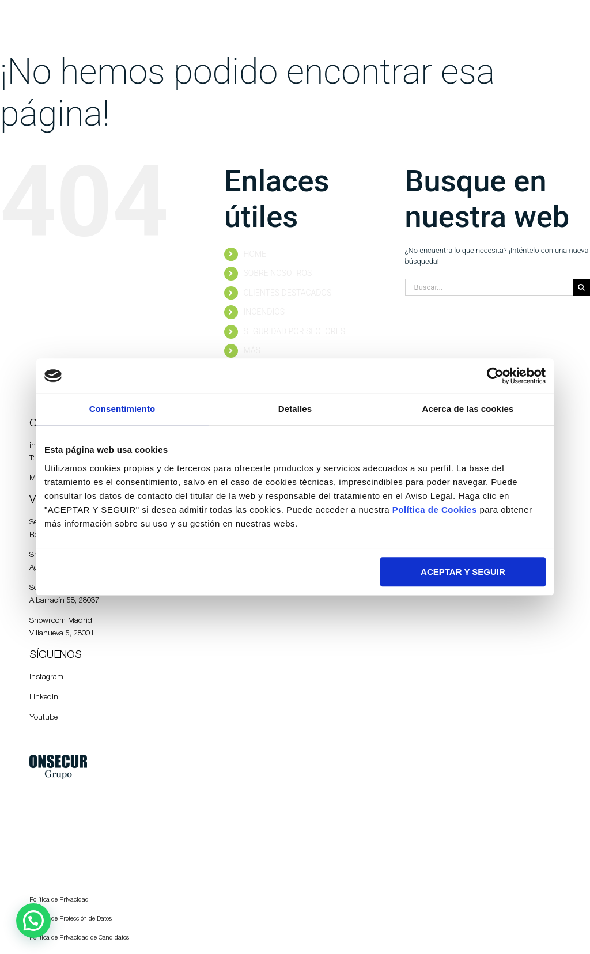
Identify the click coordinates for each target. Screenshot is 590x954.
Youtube (43, 718)
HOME (255, 254)
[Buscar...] (489, 287)
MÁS (252, 350)
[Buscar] (581, 287)
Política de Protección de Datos (70, 919)
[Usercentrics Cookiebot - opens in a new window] (495, 375)
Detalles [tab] (295, 409)
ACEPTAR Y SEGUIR (463, 572)
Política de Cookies (434, 509)
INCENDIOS (264, 311)
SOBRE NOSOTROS (278, 273)
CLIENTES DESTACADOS (288, 292)
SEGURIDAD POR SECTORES (294, 331)
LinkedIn (43, 698)
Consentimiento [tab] (122, 409)
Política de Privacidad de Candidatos (79, 938)
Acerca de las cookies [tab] (468, 409)
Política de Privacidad (59, 900)
